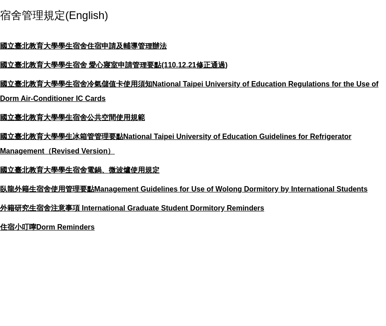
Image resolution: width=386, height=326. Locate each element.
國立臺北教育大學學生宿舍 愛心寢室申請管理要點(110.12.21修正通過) (113, 65)
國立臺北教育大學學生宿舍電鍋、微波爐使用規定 (79, 170)
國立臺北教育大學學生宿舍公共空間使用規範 (72, 117)
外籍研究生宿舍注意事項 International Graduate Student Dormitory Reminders (132, 208)
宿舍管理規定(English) (54, 15)
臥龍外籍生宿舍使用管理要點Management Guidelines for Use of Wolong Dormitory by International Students (183, 189)
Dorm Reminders (65, 227)
